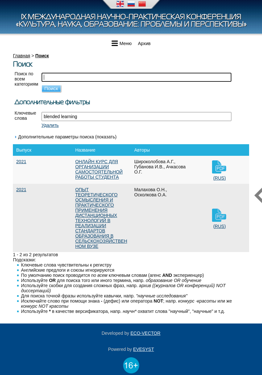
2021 (21, 161)
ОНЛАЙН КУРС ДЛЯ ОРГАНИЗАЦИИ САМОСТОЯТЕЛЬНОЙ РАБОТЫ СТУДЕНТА (98, 169)
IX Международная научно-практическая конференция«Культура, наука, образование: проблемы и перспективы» (131, 20)
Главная (21, 55)
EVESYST (143, 349)
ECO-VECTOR (145, 333)
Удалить (50, 125)
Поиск (42, 55)
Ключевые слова (25, 115)
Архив (144, 43)
